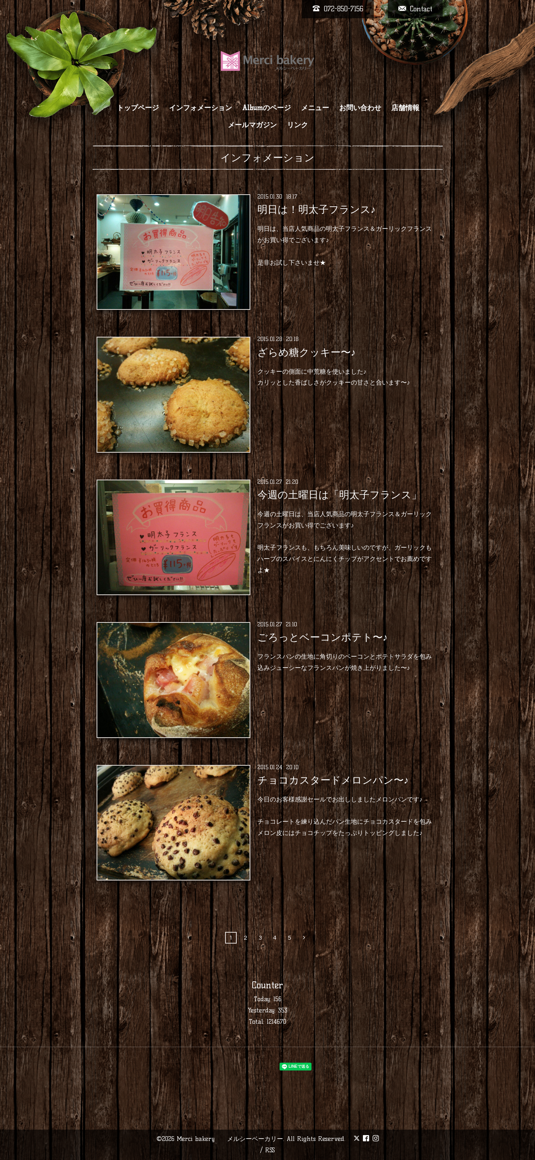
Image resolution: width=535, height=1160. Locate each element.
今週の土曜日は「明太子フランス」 (339, 495)
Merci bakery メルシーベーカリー (230, 1138)
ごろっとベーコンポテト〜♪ (322, 637)
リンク (297, 125)
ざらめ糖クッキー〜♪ (306, 352)
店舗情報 (405, 108)
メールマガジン (252, 125)
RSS (270, 1150)
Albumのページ (266, 108)
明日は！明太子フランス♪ (316, 209)
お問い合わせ (360, 108)
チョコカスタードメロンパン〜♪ (333, 780)
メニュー (315, 108)
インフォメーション (200, 108)
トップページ (138, 108)
